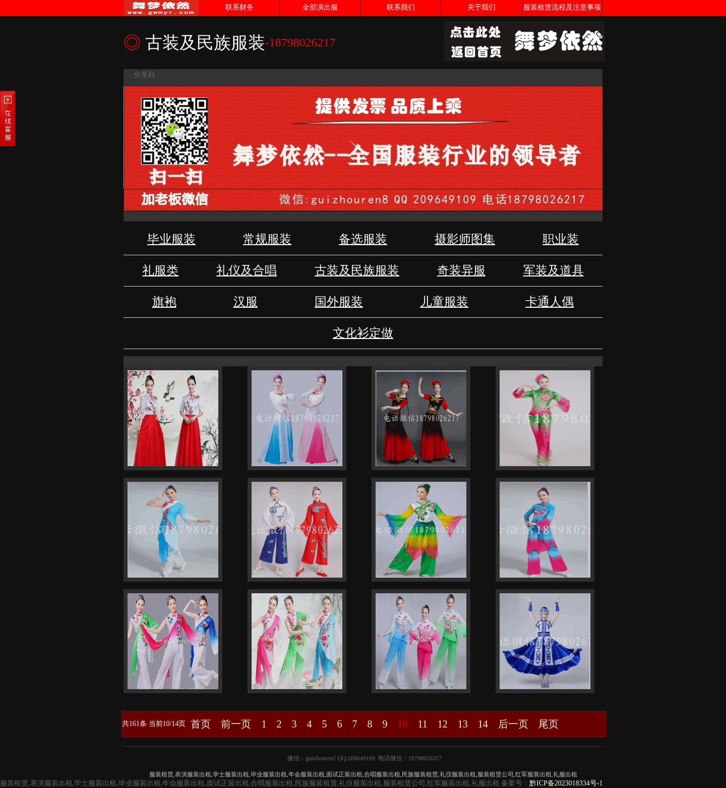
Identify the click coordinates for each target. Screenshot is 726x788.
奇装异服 (461, 270)
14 (483, 723)
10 (402, 723)
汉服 (245, 301)
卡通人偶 (549, 301)
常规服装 (267, 239)
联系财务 (239, 7)
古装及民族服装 (357, 270)
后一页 (513, 723)
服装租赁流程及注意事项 (562, 7)
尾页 (548, 723)
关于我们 (481, 7)
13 (463, 723)
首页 (201, 723)
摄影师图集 (465, 239)
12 (443, 723)
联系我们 (401, 7)
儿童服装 (444, 301)
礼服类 (160, 270)
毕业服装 (171, 239)
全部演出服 (320, 7)
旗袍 (164, 301)
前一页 (236, 723)
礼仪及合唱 (246, 270)
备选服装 (363, 239)
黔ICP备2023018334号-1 (565, 783)
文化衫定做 (363, 333)
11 (422, 723)
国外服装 (339, 301)
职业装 (560, 239)
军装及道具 (553, 270)
